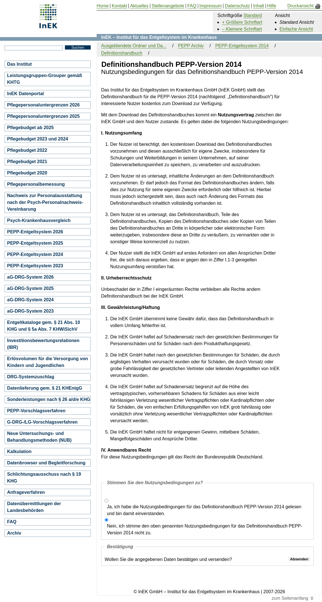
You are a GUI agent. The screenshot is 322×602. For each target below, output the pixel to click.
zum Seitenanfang (293, 598)
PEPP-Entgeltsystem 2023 (35, 265)
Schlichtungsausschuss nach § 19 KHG (44, 477)
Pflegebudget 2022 (27, 150)
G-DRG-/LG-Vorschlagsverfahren (42, 422)
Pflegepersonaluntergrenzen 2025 (43, 116)
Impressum (210, 6)
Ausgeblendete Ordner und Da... (133, 45)
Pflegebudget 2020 (27, 172)
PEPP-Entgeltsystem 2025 (35, 243)
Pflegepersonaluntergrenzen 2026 (43, 105)
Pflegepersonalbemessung (36, 184)
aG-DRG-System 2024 (30, 299)
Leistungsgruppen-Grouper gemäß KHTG (44, 79)
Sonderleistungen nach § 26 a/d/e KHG (48, 399)
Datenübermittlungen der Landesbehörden (34, 507)
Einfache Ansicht (296, 29)
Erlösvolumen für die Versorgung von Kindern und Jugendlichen (47, 362)
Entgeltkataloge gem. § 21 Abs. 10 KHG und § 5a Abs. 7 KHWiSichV (43, 326)
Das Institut (19, 64)
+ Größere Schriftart (242, 22)
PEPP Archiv (191, 45)
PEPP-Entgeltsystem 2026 (35, 231)
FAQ (11, 521)
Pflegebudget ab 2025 (30, 127)
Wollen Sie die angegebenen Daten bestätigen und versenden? (168, 559)
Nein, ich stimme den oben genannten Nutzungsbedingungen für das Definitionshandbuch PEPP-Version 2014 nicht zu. (204, 529)
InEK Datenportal (25, 93)
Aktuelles (139, 6)
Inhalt (258, 6)
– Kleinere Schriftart (242, 29)
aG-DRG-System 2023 (30, 311)
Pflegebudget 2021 (27, 161)
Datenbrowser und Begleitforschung (46, 462)
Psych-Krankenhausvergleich (39, 220)
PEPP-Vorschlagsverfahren (36, 410)
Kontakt (119, 6)
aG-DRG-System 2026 (30, 277)
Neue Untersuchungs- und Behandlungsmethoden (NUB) (39, 437)
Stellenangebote (167, 6)
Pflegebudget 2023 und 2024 (37, 138)
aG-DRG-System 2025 (30, 288)
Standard (252, 15)
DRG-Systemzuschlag (30, 376)
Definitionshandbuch (121, 53)
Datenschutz (237, 6)
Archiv (14, 533)
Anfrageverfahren (26, 492)
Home (103, 6)
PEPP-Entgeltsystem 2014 (242, 45)
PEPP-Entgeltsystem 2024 (35, 254)
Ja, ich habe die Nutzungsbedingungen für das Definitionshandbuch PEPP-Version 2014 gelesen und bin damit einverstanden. (204, 510)
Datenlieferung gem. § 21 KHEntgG (44, 388)
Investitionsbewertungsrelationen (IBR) (43, 344)
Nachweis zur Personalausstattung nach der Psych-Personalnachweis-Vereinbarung (45, 202)
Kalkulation (19, 451)
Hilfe (271, 6)
